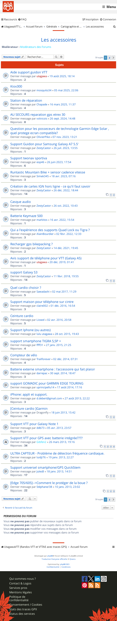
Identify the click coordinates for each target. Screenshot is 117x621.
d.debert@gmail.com (49, 398)
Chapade (42, 104)
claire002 (42, 305)
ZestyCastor (44, 148)
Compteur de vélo (23, 355)
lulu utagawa (44, 334)
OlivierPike (43, 137)
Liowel (41, 319)
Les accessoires (58, 40)
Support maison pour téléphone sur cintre (42, 302)
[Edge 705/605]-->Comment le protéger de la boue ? (49, 483)
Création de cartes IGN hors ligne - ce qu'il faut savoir (50, 186)
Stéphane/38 (44, 486)
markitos (42, 219)
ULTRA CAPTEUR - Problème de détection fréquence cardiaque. (57, 453)
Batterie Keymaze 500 (26, 216)
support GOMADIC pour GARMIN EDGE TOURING (46, 383)
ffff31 (40, 345)
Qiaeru (73, 559)
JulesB (40, 471)
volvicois (42, 118)
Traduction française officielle (54, 559)
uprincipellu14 (45, 387)
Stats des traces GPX (23, 609)
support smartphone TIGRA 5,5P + (35, 341)
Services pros (18, 588)
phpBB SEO (64, 564)
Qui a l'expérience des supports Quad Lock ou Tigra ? (50, 230)
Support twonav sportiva (28, 158)
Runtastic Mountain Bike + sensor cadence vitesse (47, 172)
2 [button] (109, 57)
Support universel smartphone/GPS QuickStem (45, 467)
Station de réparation (26, 100)
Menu (111, 7)
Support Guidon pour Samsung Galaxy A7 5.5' (44, 144)
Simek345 (43, 176)
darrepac (42, 373)
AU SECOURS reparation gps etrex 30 (37, 114)
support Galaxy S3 (23, 272)
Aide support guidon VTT (28, 72)
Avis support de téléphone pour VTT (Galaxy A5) (45, 258)
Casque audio (20, 201)
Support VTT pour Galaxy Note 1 (34, 424)
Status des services (22, 613)
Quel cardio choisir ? (25, 287)
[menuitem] (22, 19)
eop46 (40, 162)
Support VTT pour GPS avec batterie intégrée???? (46, 438)
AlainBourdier (45, 234)
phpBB (50, 556)
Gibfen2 (41, 442)
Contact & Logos (20, 583)
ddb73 (41, 428)
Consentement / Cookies (25, 604)
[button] (113, 58)
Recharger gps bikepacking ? (31, 244)
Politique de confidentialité (18, 598)
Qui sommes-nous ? (22, 578)
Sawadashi (43, 291)
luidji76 (41, 457)
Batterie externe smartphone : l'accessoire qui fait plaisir (52, 369)
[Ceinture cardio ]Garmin (29, 408)
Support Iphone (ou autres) (30, 330)
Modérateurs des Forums (35, 47)
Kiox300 (16, 86)
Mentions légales (20, 592)
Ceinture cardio (21, 316)
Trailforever (44, 359)
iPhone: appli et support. (28, 394)
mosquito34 (44, 90)
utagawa (42, 76)
